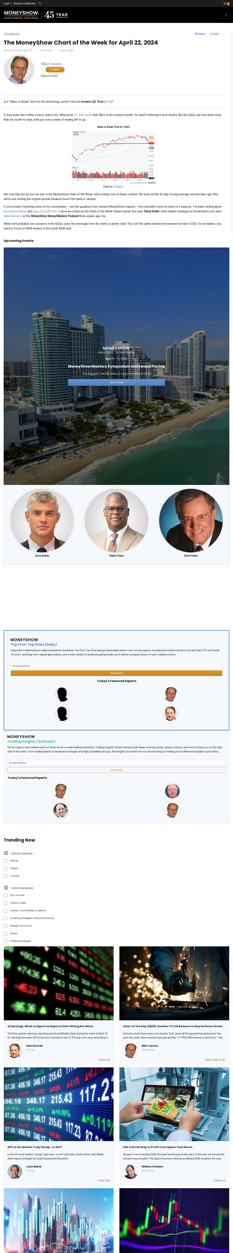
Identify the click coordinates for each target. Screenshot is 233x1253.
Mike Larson (150, 1046)
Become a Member (25, 3)
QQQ (71, 50)
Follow (55, 69)
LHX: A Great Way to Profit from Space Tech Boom (157, 1147)
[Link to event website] (116, 366)
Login (7, 3)
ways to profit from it (46, 211)
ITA (219, 1060)
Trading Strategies (20, 941)
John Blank (34, 1166)
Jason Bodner (42, 555)
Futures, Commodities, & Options (28, 910)
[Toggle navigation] (226, 15)
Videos (14, 868)
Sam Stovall (34, 1046)
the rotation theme (15, 211)
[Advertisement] (113, 595)
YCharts (118, 186)
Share (200, 34)
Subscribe (116, 673)
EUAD (215, 1060)
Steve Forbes (191, 555)
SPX (108, 1060)
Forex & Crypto (18, 902)
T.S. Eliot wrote (83, 115)
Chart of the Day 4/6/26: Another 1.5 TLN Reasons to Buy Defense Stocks (173, 1026)
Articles (14, 860)
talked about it (13, 216)
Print (214, 34)
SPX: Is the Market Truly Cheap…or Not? (34, 1147)
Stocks (14, 933)
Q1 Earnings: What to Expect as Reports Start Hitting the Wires (50, 1026)
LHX (224, 1180)
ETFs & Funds (17, 895)
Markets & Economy (21, 925)
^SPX (108, 1180)
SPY (224, 1060)
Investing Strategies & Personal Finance (32, 918)
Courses (14, 875)
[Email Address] (116, 666)
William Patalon (152, 1166)
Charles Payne (116, 555)
